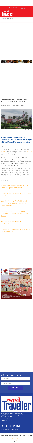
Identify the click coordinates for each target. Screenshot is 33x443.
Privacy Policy (16, 439)
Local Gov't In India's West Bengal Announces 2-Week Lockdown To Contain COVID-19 (14, 203)
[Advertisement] (16, 41)
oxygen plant (13, 178)
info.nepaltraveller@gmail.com (11, 429)
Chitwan (4, 151)
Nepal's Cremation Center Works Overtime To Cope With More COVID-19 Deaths (16, 213)
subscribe (15, 388)
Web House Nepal (21, 441)
